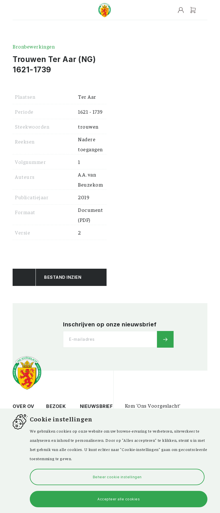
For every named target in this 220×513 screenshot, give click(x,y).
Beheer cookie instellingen (117, 477)
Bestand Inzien (62, 277)
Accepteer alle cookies (118, 499)
